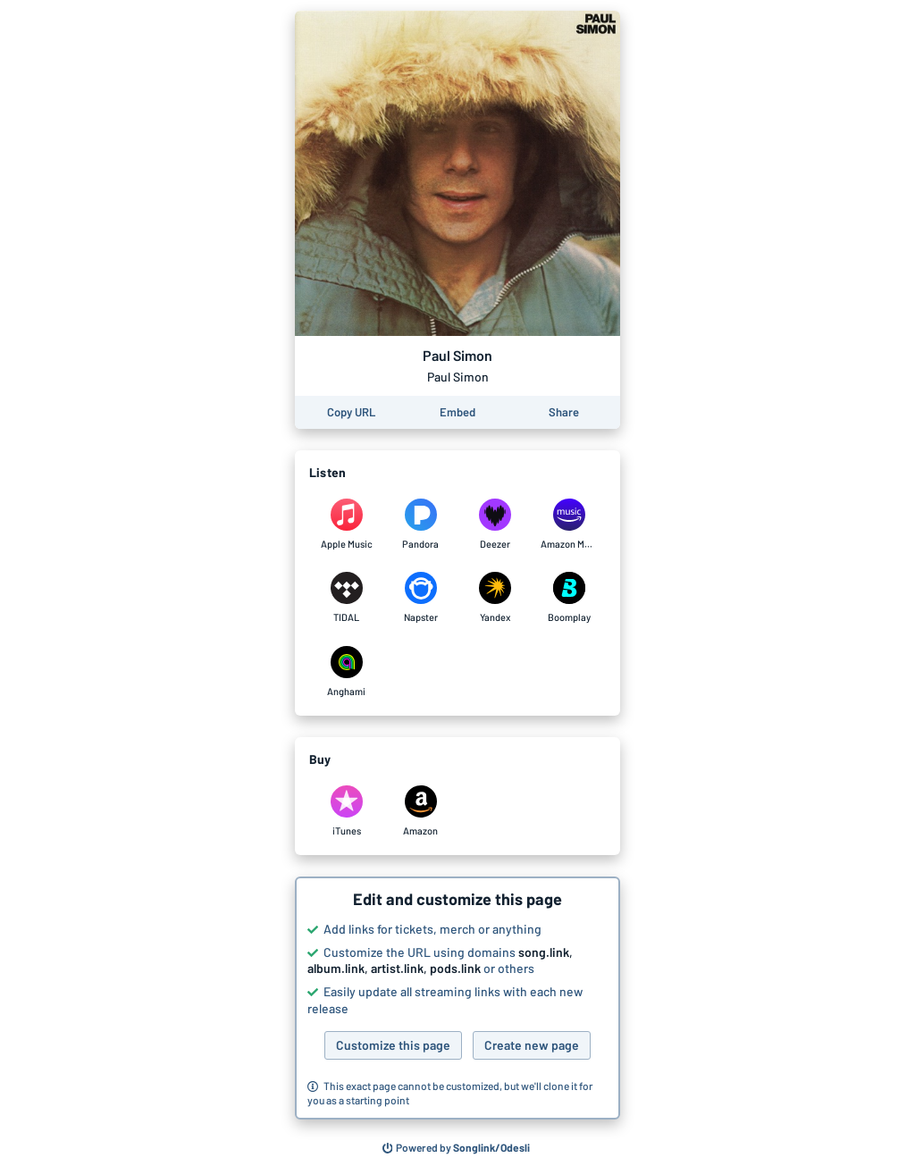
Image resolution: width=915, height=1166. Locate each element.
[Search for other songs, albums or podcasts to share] (456, 1148)
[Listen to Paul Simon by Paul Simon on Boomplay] (569, 598)
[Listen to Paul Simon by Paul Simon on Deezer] (495, 524)
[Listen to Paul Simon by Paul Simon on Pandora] (420, 524)
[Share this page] (564, 412)
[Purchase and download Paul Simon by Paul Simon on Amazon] (420, 811)
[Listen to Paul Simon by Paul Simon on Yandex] (495, 598)
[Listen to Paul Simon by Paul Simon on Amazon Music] (569, 524)
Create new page (531, 1045)
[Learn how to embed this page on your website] (457, 412)
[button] (457, 998)
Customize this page (393, 1045)
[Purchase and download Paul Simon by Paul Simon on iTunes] (346, 811)
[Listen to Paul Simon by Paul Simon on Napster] (420, 598)
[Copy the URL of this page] (351, 412)
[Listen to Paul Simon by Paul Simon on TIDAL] (346, 598)
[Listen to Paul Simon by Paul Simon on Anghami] (346, 672)
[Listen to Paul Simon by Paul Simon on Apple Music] (346, 524)
